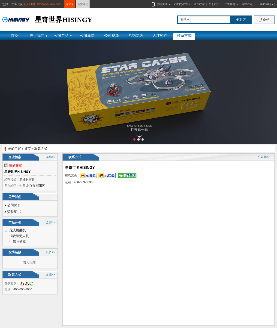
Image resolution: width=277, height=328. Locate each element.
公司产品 (63, 35)
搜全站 (264, 20)
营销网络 (135, 35)
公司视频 (111, 35)
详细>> (50, 157)
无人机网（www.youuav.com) (43, 4)
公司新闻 (87, 35)
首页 (14, 35)
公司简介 (14, 205)
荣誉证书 (14, 212)
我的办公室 (181, 4)
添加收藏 (199, 4)
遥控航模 (19, 242)
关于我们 (214, 4)
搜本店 (240, 20)
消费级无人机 (19, 236)
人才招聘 (160, 35)
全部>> (50, 222)
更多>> (50, 252)
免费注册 (82, 4)
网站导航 (265, 4)
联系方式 (184, 35)
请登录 (70, 4)
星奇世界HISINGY (17, 171)
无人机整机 (17, 230)
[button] (134, 139)
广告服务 (229, 4)
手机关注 (161, 4)
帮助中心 (247, 4)
